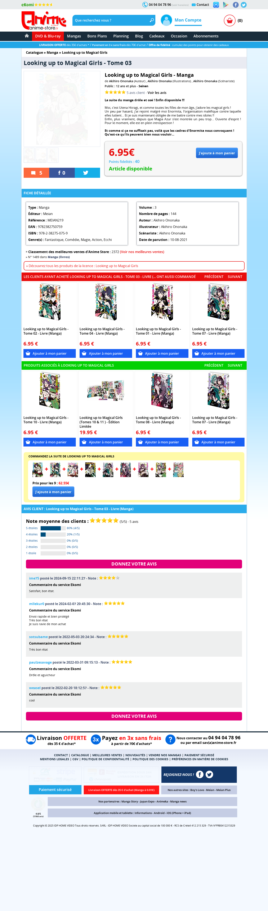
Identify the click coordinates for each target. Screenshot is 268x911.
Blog (139, 35)
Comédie (72, 239)
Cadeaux (157, 35)
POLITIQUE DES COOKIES (150, 759)
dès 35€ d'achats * (64, 45)
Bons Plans (97, 35)
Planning (121, 35)
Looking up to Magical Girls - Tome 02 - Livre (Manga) (45, 331)
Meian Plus (223, 790)
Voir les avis (157, 92)
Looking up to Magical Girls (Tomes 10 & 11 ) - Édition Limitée (101, 422)
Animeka (162, 801)
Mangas (74, 35)
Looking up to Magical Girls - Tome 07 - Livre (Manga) (214, 331)
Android (159, 813)
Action (97, 239)
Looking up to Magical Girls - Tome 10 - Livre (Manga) (45, 420)
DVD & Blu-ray (48, 35)
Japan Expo (147, 801)
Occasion (179, 35)
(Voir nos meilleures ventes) (142, 252)
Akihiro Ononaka (121, 81)
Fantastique (54, 239)
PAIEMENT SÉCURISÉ (199, 755)
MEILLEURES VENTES (107, 755)
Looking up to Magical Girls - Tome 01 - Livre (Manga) (158, 331)
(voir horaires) (180, 5)
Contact (203, 4)
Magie (85, 239)
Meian (210, 790)
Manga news (178, 801)
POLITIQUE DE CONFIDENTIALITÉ (105, 759)
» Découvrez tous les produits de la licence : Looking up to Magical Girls (82, 266)
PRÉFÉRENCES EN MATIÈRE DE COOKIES (200, 759)
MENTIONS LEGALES (54, 759)
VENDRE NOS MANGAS (165, 755)
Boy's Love (197, 790)
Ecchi (108, 239)
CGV (75, 759)
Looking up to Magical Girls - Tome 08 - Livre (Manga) (158, 420)
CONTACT (61, 755)
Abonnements (206, 35)
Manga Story (129, 801)
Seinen (143, 86)
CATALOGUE (80, 755)
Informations (143, 813)
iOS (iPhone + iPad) (179, 813)
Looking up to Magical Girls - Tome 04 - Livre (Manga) (102, 331)
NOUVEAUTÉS (135, 755)
